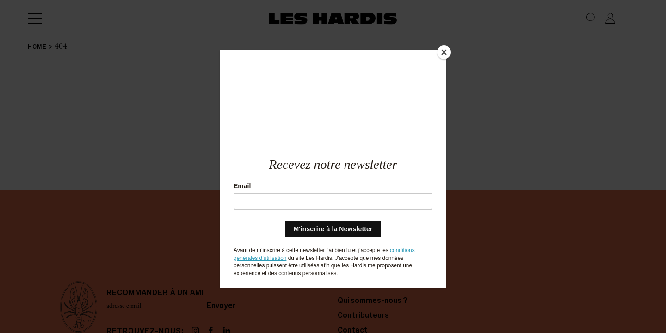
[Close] (444, 52)
